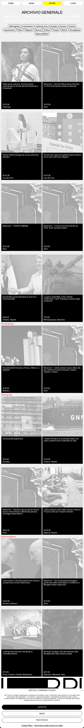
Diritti (49, 16)
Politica (47, 30)
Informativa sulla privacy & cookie (48, 725)
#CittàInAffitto (7, 324)
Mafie (75, 16)
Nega (42, 714)
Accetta (42, 707)
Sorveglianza (75, 30)
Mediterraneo (16, 20)
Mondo (36, 20)
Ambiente (11, 16)
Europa (63, 26)
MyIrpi (52, 3)
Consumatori (27, 26)
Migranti (29, 30)
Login (73, 3)
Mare (20, 30)
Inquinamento (9, 30)
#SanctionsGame (8, 537)
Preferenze (42, 720)
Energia (53, 26)
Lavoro (62, 16)
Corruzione (32, 16)
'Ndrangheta (14, 26)
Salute (64, 30)
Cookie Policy (27, 725)
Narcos (38, 30)
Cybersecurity (42, 26)
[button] (82, 690)
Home (11, 3)
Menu (31, 3)
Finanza (71, 26)
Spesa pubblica (42, 34)
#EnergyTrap (6, 395)
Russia (56, 30)
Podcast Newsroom (62, 20)
